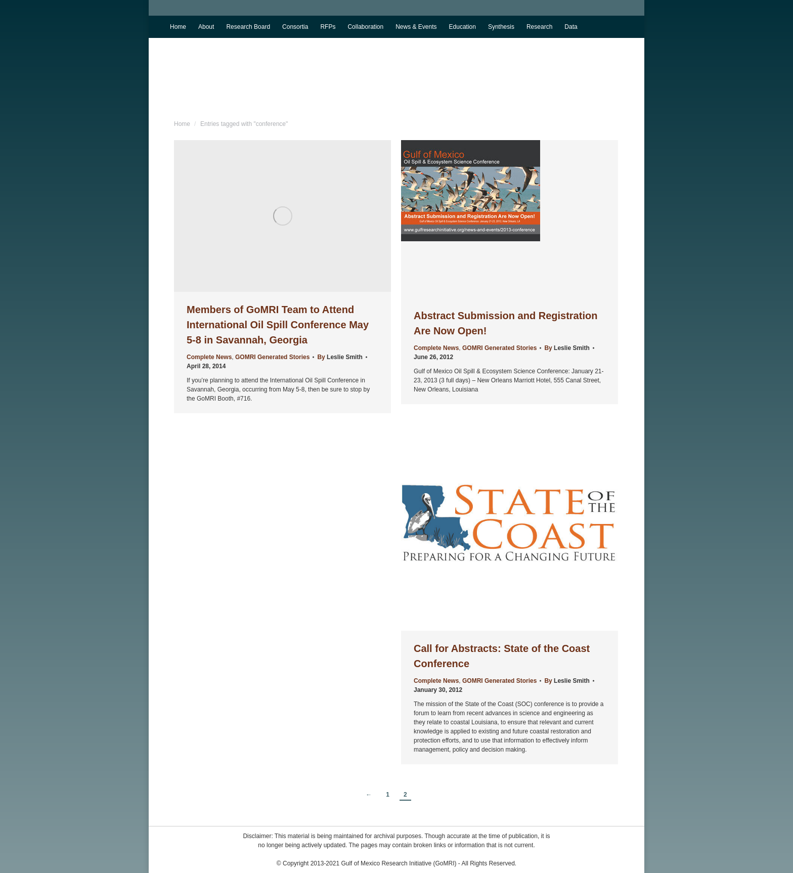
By (339, 357)
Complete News (209, 357)
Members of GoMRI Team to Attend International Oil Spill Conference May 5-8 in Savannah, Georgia (278, 324)
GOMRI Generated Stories (272, 357)
